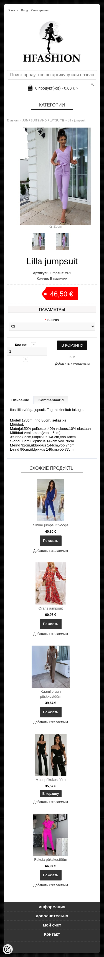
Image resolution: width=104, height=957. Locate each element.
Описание (20, 400)
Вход (24, 10)
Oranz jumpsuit (51, 608)
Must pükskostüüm (50, 780)
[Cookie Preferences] (8, 949)
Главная (13, 120)
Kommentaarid (51, 400)
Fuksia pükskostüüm (50, 859)
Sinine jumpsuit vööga (50, 525)
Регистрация (40, 10)
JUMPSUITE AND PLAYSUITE (43, 120)
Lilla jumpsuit (76, 120)
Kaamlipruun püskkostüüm (50, 694)
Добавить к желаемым (72, 363)
